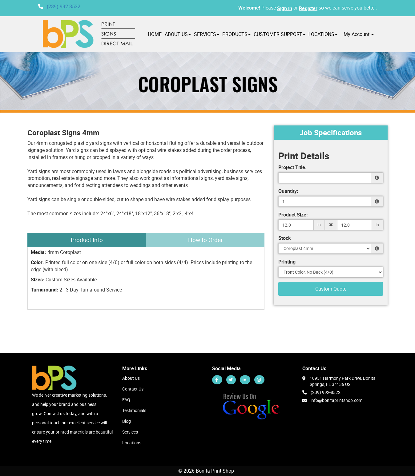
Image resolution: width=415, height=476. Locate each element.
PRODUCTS (236, 34)
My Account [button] (359, 34)
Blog (126, 421)
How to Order (205, 240)
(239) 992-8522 (63, 6)
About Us (131, 378)
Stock (284, 238)
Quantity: (288, 191)
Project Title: (292, 167)
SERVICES (206, 34)
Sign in (284, 8)
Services (130, 432)
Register (308, 8)
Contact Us (132, 389)
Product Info (87, 240)
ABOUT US (178, 34)
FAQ (126, 400)
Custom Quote (330, 288)
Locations (131, 443)
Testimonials (134, 410)
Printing (287, 261)
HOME (155, 34)
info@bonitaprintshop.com (336, 400)
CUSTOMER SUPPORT (279, 34)
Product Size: (293, 214)
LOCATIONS (322, 34)
